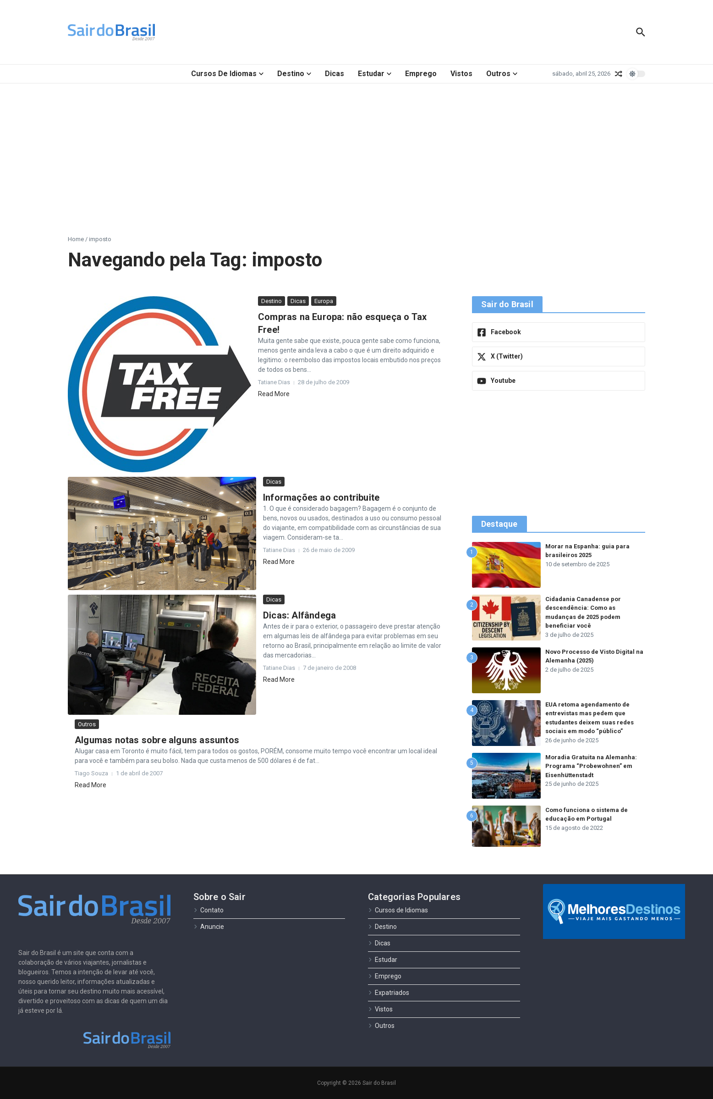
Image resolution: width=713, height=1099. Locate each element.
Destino (294, 73)
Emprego (421, 73)
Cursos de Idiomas (227, 73)
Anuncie (208, 926)
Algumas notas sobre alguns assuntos (157, 740)
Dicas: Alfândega (299, 615)
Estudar (374, 73)
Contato (208, 910)
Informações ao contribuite (321, 497)
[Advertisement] (356, 152)
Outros (501, 73)
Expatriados (388, 992)
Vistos (461, 73)
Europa (323, 301)
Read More (274, 394)
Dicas (334, 73)
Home (76, 239)
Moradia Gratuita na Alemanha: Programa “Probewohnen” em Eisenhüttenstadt (591, 766)
